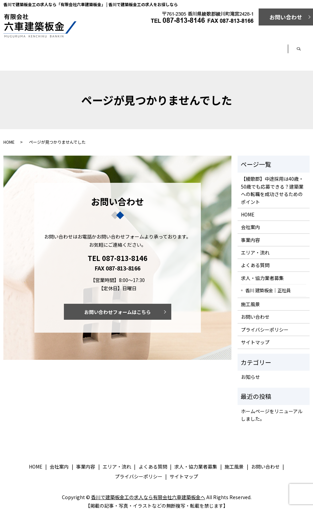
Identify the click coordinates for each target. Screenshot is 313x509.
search (309, 50)
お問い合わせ (285, 17)
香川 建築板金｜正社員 (268, 284)
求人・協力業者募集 (264, 52)
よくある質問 (217, 52)
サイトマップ (255, 336)
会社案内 (74, 52)
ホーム (27, 52)
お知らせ (250, 371)
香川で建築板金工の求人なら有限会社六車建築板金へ (148, 491)
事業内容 (122, 52)
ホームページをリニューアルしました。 (271, 409)
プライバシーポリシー (265, 323)
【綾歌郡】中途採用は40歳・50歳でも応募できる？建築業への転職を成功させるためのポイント (272, 184)
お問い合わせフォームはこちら (118, 307)
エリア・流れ (169, 52)
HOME (9, 136)
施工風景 (250, 298)
